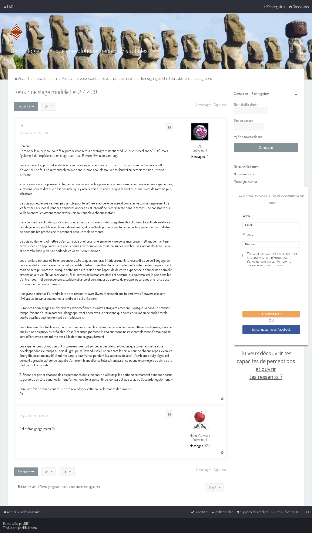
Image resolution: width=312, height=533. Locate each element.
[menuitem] (8, 7)
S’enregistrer (260, 93)
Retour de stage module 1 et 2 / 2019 (55, 91)
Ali (200, 146)
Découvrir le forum (246, 166)
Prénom (248, 234)
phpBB (23, 523)
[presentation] (274, 289)
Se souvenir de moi (250, 136)
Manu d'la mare (200, 435)
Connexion (241, 93)
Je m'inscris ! (271, 314)
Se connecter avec (271, 329)
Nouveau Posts (244, 174)
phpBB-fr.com (27, 528)
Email (246, 215)
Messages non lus (246, 181)
